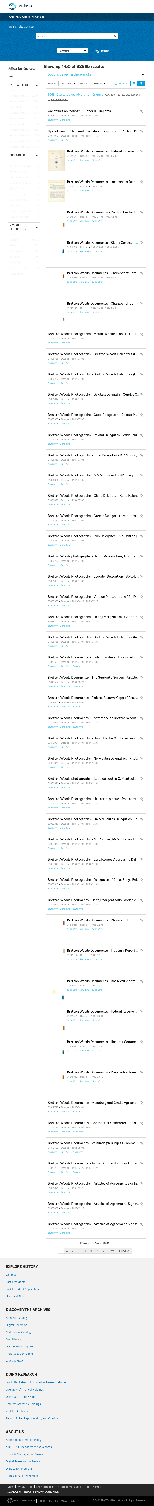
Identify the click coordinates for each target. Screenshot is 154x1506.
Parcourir (72, 51)
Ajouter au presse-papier (142, 111)
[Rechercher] (115, 36)
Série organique (17, 251)
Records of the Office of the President (24, 101)
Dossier (13, 240)
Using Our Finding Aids (20, 1396)
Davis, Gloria (16, 205)
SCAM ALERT (14, 1491)
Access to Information (69, 1486)
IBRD (42, 1501)
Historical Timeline (18, 1296)
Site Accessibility (45, 1486)
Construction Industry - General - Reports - (80, 111)
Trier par (52, 83)
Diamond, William (18, 217)
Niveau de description (17, 227)
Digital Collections (17, 1325)
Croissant (99, 83)
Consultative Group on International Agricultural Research (24, 183)
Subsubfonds (16, 274)
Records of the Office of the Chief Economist (24, 130)
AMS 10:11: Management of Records (29, 1447)
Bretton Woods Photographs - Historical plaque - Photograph (94, 799)
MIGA (64, 1501)
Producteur (17, 155)
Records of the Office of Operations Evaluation (24, 113)
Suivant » (124, 1250)
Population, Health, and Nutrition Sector (24, 171)
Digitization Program (19, 1468)
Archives (25, 6)
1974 (111, 1250)
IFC (56, 1501)
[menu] (144, 6)
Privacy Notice (24, 1486)
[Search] (77, 36)
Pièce (12, 245)
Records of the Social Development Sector (24, 147)
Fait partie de (18, 85)
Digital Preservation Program (24, 1461)
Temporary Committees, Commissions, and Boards (24, 194)
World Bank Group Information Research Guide (36, 1382)
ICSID (72, 1501)
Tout (12, 91)
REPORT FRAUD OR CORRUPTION (41, 1491)
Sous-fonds (15, 262)
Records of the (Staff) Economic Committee (24, 118)
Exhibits (11, 1274)
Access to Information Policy (23, 1440)
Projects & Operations (20, 1353)
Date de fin (68, 83)
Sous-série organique (20, 268)
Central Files (15, 107)
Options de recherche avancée (69, 74)
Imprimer (121, 83)
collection (14, 257)
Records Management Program (25, 1454)
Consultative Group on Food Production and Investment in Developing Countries (24, 177)
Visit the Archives (17, 1411)
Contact (97, 1486)
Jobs (87, 1486)
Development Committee (23, 200)
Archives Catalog (16, 1318)
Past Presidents (15, 1282)
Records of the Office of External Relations (24, 96)
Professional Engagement (22, 1475)
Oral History (13, 1339)
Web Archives (14, 1361)
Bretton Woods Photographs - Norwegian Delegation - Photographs (98, 758)
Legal (10, 1486)
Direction (84, 83)
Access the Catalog (33, 16)
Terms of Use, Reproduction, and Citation (32, 1418)
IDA (50, 1501)
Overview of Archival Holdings (25, 1389)
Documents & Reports (20, 1346)
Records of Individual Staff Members (24, 141)
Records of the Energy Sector (24, 124)
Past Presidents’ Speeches (22, 1289)
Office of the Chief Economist (24, 211)
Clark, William (16, 188)
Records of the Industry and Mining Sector (24, 135)
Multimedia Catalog (18, 1332)
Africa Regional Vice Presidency (24, 166)
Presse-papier (101, 51)
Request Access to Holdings (23, 1404)
